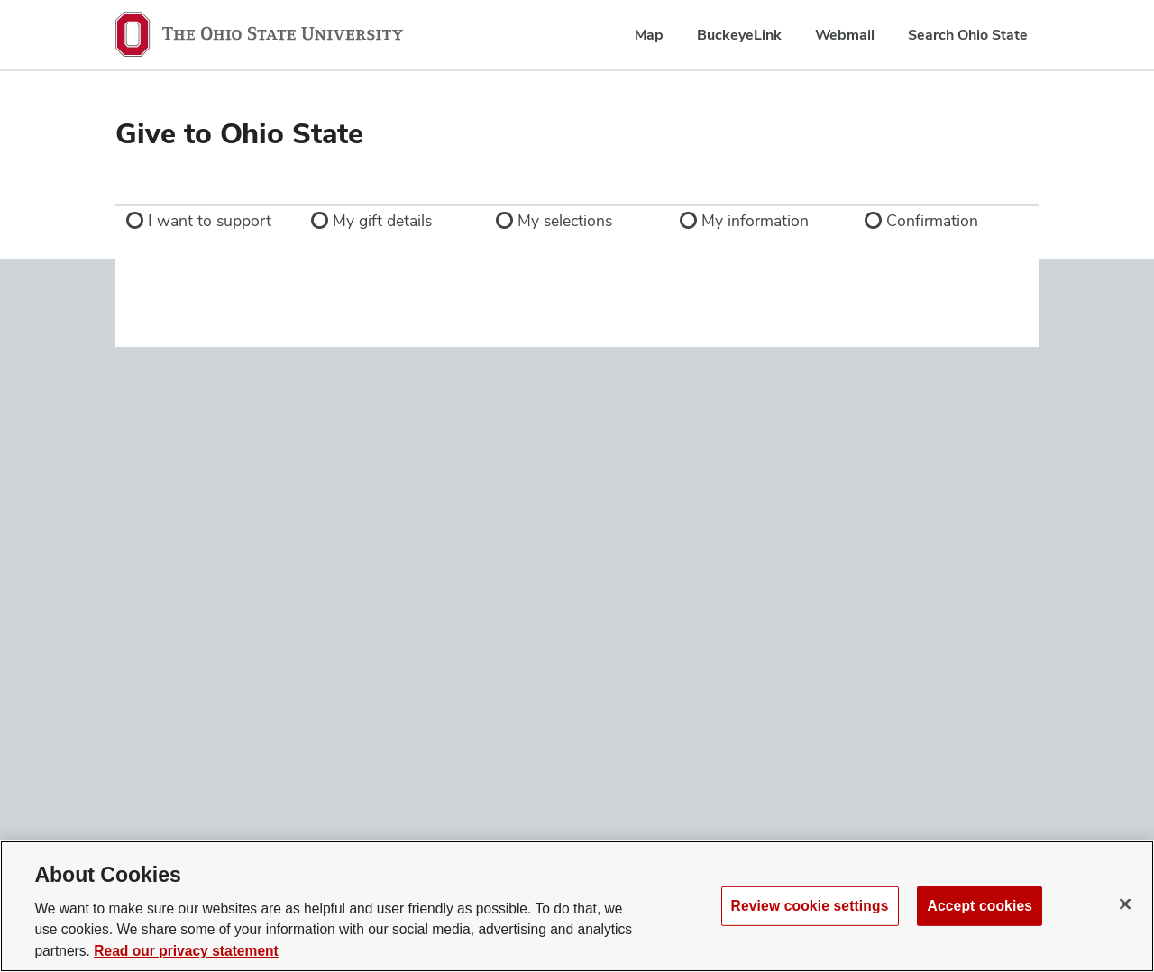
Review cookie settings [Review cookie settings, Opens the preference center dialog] (810, 905)
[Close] (1125, 903)
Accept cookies (979, 905)
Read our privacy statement (186, 950)
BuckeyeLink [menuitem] (739, 34)
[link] (207, 220)
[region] (577, 906)
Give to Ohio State (239, 132)
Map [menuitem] (649, 34)
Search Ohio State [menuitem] (968, 34)
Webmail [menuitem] (845, 34)
